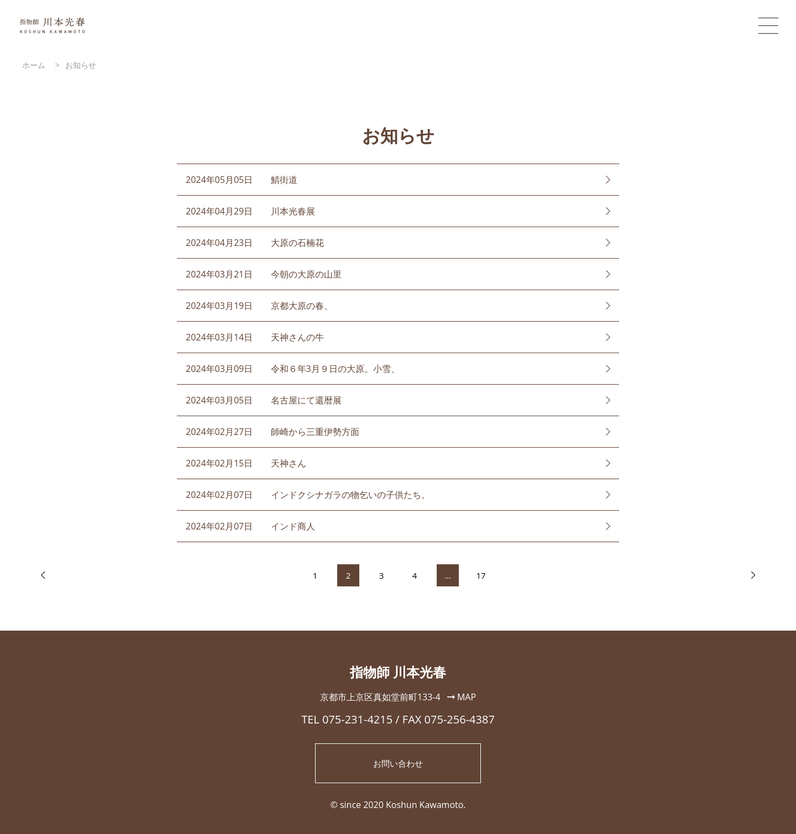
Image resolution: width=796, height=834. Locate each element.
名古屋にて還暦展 (306, 400)
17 (481, 575)
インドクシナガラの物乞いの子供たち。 (350, 495)
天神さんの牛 (297, 337)
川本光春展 (293, 211)
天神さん (288, 463)
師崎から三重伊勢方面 (315, 432)
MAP (461, 697)
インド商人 (293, 526)
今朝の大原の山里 (306, 274)
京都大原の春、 (302, 306)
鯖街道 (284, 180)
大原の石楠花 (297, 243)
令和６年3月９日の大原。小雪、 (335, 369)
